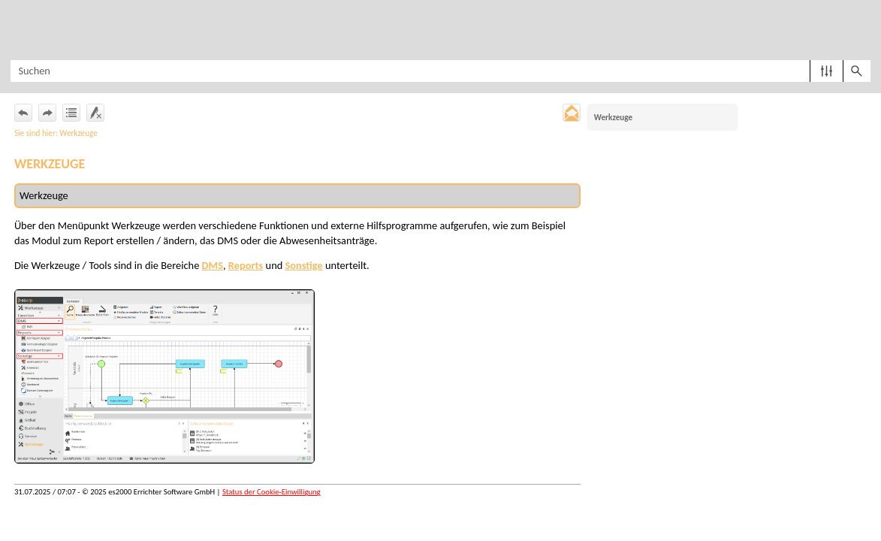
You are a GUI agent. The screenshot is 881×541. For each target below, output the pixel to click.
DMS (212, 265)
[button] (826, 71)
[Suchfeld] (440, 71)
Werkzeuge (613, 117)
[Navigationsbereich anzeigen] (19, 30)
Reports (245, 265)
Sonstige (304, 265)
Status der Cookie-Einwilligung (271, 492)
